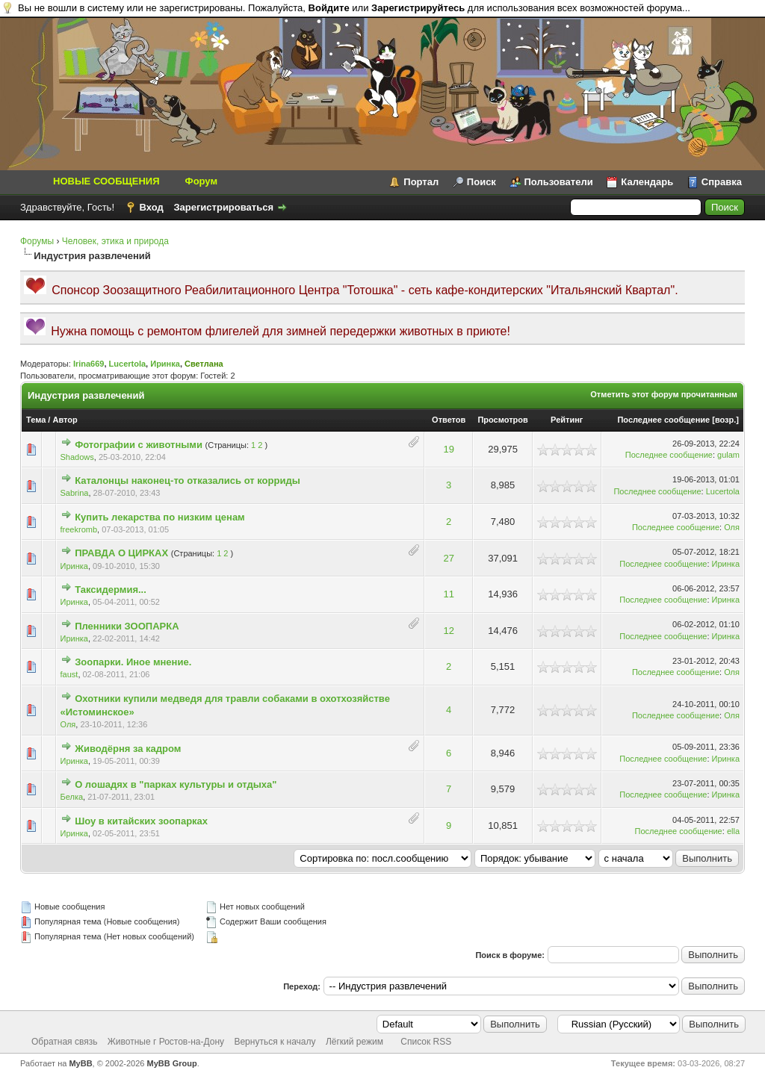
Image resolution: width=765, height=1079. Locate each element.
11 (448, 594)
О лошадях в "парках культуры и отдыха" (175, 784)
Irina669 (89, 363)
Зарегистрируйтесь (418, 7)
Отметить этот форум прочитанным (663, 394)
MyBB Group (172, 1063)
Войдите (329, 7)
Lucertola (127, 363)
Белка (72, 796)
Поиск (481, 181)
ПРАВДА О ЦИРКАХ (121, 553)
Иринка (165, 363)
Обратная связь (64, 1041)
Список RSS (425, 1041)
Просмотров (502, 419)
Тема (36, 419)
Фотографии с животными (138, 444)
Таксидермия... (110, 589)
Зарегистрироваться (223, 207)
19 (448, 449)
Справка (721, 181)
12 (448, 630)
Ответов (448, 419)
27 (448, 558)
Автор (64, 419)
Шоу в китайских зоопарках (141, 821)
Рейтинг (567, 419)
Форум (201, 181)
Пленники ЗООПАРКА (127, 626)
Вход (152, 207)
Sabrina (75, 492)
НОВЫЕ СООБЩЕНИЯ (106, 181)
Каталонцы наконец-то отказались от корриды (187, 480)
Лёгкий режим (354, 1041)
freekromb (79, 529)
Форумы (37, 241)
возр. (725, 419)
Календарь (647, 181)
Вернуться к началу (274, 1041)
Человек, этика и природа (115, 241)
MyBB (80, 1063)
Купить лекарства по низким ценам (160, 517)
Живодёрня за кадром (128, 748)
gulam (728, 454)
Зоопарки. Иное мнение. (133, 662)
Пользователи (558, 181)
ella (733, 831)
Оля (732, 527)
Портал (421, 181)
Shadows (77, 457)
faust (69, 674)
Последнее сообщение (663, 419)
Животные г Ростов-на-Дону (166, 1041)
